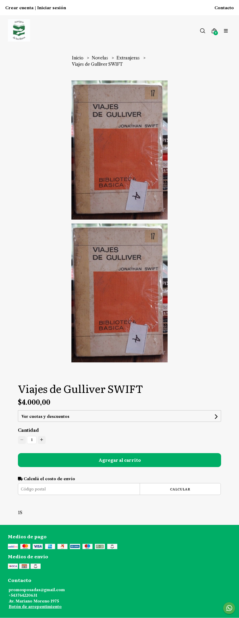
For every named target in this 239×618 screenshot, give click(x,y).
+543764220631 (23, 595)
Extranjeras (128, 57)
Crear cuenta (19, 8)
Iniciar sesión (51, 8)
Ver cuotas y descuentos (45, 416)
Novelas (100, 57)
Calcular (180, 489)
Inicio (78, 57)
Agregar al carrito (120, 460)
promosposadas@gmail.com (37, 589)
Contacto (224, 8)
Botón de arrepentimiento (35, 606)
